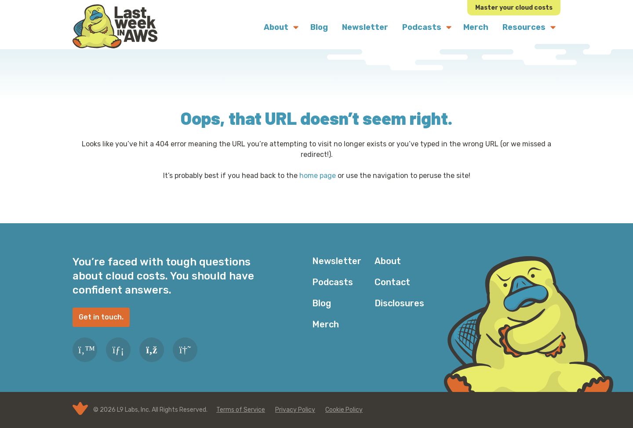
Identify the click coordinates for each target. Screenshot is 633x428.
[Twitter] (85, 349)
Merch (325, 324)
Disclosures (399, 303)
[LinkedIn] (118, 349)
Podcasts (332, 282)
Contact (392, 282)
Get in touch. (101, 317)
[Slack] (185, 349)
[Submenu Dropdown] (295, 27)
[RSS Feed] (151, 349)
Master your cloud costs (514, 7)
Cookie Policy (344, 409)
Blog (321, 303)
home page (317, 175)
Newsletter (336, 261)
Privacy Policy (295, 409)
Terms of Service (240, 409)
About (388, 261)
